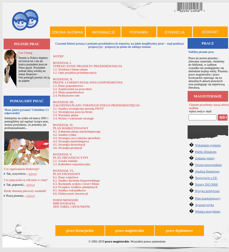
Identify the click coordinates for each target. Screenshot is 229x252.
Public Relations (205, 151)
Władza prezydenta (207, 211)
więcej (32, 173)
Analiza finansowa (207, 171)
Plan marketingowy (208, 198)
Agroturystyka (204, 205)
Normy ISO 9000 (206, 184)
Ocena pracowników (208, 164)
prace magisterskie (117, 241)
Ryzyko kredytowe (207, 191)
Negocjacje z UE (206, 177)
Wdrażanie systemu (208, 145)
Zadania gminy (205, 158)
